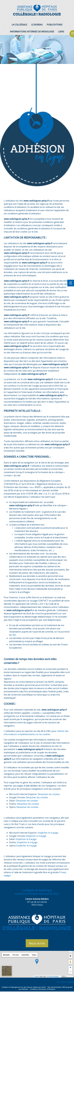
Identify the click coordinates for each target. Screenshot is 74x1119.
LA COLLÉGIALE (19, 24)
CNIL (13, 634)
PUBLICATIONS (54, 24)
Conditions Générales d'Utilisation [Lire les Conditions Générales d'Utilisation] (42, 989)
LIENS (61, 31)
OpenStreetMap (53, 976)
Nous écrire (37, 943)
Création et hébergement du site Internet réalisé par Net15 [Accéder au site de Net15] (24, 987)
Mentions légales (65, 982)
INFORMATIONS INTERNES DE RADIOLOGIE (32, 31)
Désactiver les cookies (49, 794)
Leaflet (36, 976)
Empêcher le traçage (48, 832)
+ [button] (70, 968)
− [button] (70, 972)
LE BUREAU (37, 24)
